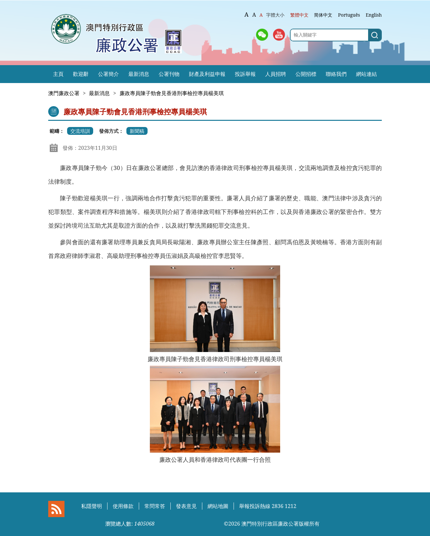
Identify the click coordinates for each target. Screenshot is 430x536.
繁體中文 (299, 15)
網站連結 (366, 74)
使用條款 (123, 506)
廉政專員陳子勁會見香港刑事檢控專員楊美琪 (172, 93)
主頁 (58, 74)
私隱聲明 (91, 506)
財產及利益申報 (207, 74)
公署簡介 (108, 74)
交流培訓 (80, 131)
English (374, 15)
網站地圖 (218, 506)
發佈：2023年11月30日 (90, 147)
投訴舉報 (245, 74)
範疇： (57, 131)
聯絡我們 (336, 74)
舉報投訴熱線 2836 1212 (267, 506)
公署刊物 (169, 74)
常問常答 (154, 506)
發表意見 (186, 506)
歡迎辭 (81, 74)
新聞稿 (137, 131)
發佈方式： (111, 131)
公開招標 (305, 74)
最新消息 (138, 74)
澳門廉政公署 (63, 93)
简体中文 (323, 15)
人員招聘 (275, 74)
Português (349, 15)
